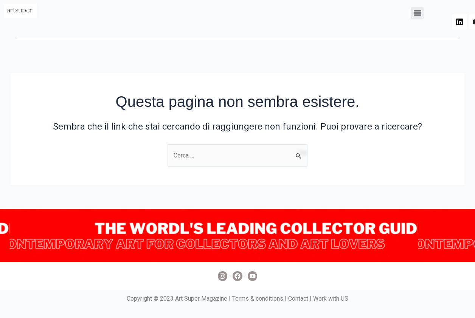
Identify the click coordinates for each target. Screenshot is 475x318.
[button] (417, 13)
